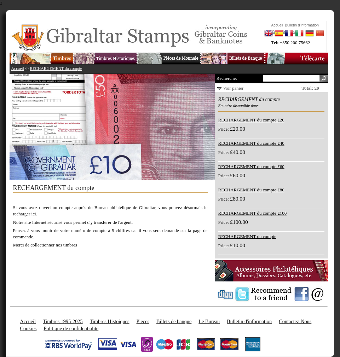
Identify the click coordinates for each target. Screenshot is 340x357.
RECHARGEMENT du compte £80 (251, 189)
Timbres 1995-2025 (63, 321)
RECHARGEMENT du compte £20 (251, 120)
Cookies (28, 328)
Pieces (143, 321)
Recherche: (227, 78)
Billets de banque (173, 321)
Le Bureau (209, 321)
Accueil (17, 68)
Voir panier (233, 88)
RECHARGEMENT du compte (56, 68)
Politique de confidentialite (71, 328)
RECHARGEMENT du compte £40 (251, 143)
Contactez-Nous (295, 321)
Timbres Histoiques (109, 321)
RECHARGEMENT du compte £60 (251, 166)
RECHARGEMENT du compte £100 (252, 213)
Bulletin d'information (249, 321)
